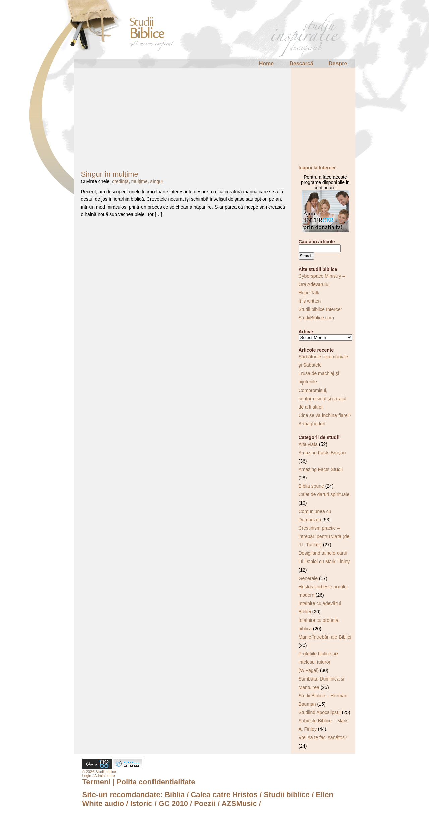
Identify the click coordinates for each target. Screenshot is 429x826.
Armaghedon (312, 423)
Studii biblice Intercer (320, 309)
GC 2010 (173, 803)
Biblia (175, 794)
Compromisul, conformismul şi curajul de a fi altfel (322, 399)
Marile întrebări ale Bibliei (325, 637)
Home (266, 63)
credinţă (120, 181)
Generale (308, 578)
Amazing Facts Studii (321, 469)
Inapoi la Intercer (317, 167)
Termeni (96, 782)
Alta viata (308, 444)
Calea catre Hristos (224, 794)
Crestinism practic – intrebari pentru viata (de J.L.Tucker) (324, 536)
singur (156, 181)
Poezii (205, 803)
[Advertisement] (214, 115)
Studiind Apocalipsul (320, 712)
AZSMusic (239, 803)
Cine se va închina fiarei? (325, 415)
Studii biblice (287, 794)
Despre (338, 63)
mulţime (139, 181)
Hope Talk (309, 292)
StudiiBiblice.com (316, 317)
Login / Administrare (98, 776)
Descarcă (301, 63)
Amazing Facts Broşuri (322, 452)
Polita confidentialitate (156, 782)
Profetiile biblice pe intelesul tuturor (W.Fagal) (318, 662)
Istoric (141, 803)
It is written (310, 301)
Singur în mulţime (109, 174)
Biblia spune (311, 486)
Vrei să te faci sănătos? (323, 737)
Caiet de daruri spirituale (324, 494)
